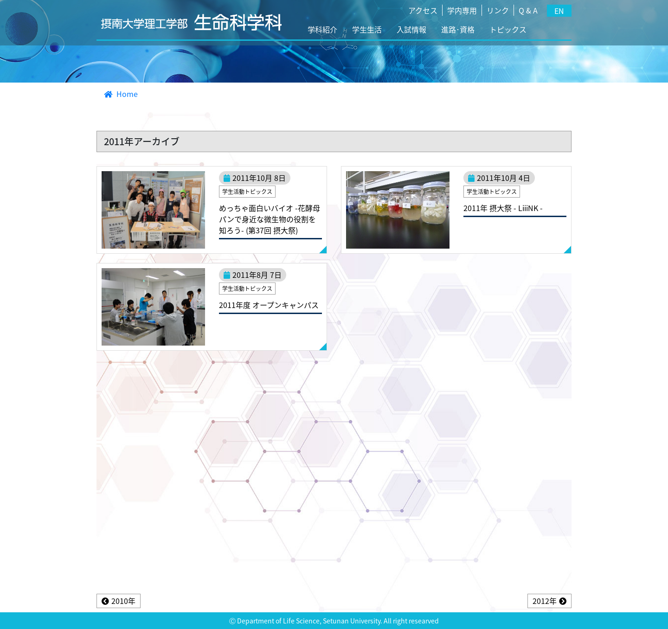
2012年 (545, 600)
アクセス (422, 10)
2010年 (123, 600)
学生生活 (367, 29)
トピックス (508, 29)
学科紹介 (322, 29)
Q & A (528, 10)
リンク (498, 10)
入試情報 (411, 29)
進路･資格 (458, 29)
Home (121, 93)
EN (559, 10)
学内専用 (462, 10)
